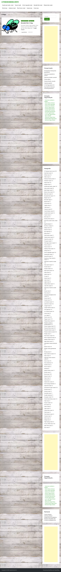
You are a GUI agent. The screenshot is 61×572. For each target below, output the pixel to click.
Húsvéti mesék (47, 268)
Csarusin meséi (47, 209)
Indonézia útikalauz (48, 515)
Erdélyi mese (47, 227)
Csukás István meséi (48, 213)
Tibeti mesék (47, 406)
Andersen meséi (12, 8)
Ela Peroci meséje (48, 225)
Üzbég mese (47, 419)
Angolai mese (47, 184)
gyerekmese (24, 32)
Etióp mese (46, 233)
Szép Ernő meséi (47, 385)
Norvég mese (47, 351)
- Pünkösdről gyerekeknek (49, 111)
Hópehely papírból (48, 83)
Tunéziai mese (47, 416)
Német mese (47, 346)
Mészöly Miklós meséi (49, 328)
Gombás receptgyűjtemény (50, 520)
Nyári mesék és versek (49, 353)
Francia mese (47, 246)
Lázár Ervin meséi (48, 303)
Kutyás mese (29, 8)
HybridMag (57, 570)
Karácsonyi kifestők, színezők (50, 77)
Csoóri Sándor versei (48, 211)
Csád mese (46, 207)
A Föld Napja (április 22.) (49, 85)
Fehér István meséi (48, 235)
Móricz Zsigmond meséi (49, 337)
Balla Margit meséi (48, 190)
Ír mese (45, 276)
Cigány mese (47, 205)
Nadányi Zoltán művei (49, 339)
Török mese (46, 412)
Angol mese (46, 182)
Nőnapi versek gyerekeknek (50, 348)
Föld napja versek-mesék (49, 243)
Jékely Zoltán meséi (48, 283)
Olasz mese (46, 355)
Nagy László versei (48, 341)
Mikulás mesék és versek (49, 331)
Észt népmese (47, 231)
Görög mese (46, 250)
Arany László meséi (48, 188)
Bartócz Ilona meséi (48, 192)
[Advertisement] (51, 44)
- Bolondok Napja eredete (49, 120)
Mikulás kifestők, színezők (49, 81)
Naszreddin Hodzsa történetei (50, 343)
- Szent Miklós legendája (49, 104)
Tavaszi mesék (18, 5)
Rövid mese (4, 8)
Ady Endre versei (47, 173)
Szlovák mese (47, 389)
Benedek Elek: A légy (27, 23)
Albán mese (46, 176)
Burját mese (46, 201)
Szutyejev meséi (47, 397)
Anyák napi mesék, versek (7, 5)
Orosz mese (46, 360)
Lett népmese (47, 309)
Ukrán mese (46, 418)
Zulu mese (46, 427)
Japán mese (46, 282)
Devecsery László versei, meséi (50, 220)
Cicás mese (36, 8)
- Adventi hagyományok (49, 107)
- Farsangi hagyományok (49, 108)
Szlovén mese (47, 391)
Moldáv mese (47, 333)
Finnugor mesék (47, 241)
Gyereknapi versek (48, 254)
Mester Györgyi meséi (49, 326)
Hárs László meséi (48, 264)
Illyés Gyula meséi (48, 270)
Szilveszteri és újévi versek (50, 387)
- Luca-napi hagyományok (49, 114)
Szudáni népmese (48, 395)
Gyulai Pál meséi (47, 256)
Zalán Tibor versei (48, 425)
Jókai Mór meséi (47, 285)
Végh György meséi (48, 421)
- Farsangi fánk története (49, 110)
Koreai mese (47, 298)
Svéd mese (46, 379)
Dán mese (46, 216)
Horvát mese (47, 266)
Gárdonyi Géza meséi (48, 248)
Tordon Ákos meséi (48, 410)
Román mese (47, 372)
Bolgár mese (47, 197)
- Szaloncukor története (49, 105)
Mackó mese (47, 317)
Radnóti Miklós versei (48, 370)
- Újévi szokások (47, 115)
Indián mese (46, 274)
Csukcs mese (47, 214)
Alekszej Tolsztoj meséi (49, 178)
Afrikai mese (47, 175)
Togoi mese (46, 408)
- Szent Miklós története (49, 102)
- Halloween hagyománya (49, 117)
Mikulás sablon (47, 79)
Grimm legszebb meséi (27, 5)
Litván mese (46, 313)
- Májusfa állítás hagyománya (50, 118)
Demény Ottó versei (48, 218)
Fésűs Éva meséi (47, 239)
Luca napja (46, 315)
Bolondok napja (47, 199)
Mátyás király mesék (48, 5)
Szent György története (49, 383)
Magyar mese (31, 20)
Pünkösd (46, 368)
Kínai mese (46, 292)
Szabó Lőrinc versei (48, 381)
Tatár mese (46, 400)
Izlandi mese (47, 278)
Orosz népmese (47, 362)
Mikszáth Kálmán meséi (49, 330)
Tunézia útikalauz (48, 514)
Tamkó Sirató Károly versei (49, 399)
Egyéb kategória (47, 224)
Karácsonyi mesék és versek (50, 287)
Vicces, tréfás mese (48, 423)
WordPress (50, 570)
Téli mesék (46, 404)
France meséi (47, 244)
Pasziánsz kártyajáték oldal (49, 518)
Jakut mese (46, 280)
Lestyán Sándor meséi (49, 307)
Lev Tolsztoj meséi (48, 311)
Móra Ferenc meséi (21, 8)
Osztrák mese (47, 364)
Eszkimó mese (47, 229)
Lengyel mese (47, 305)
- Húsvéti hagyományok (49, 112)
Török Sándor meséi (48, 414)
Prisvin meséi (47, 366)
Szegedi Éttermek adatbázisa (50, 517)
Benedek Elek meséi (38, 5)
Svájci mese (46, 378)
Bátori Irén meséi (47, 194)
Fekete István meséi (48, 237)
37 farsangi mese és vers (49, 171)
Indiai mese (46, 272)
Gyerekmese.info (10, 2)
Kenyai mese (47, 291)
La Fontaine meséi (48, 301)
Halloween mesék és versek (50, 261)
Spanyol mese (47, 376)
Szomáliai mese (47, 393)
